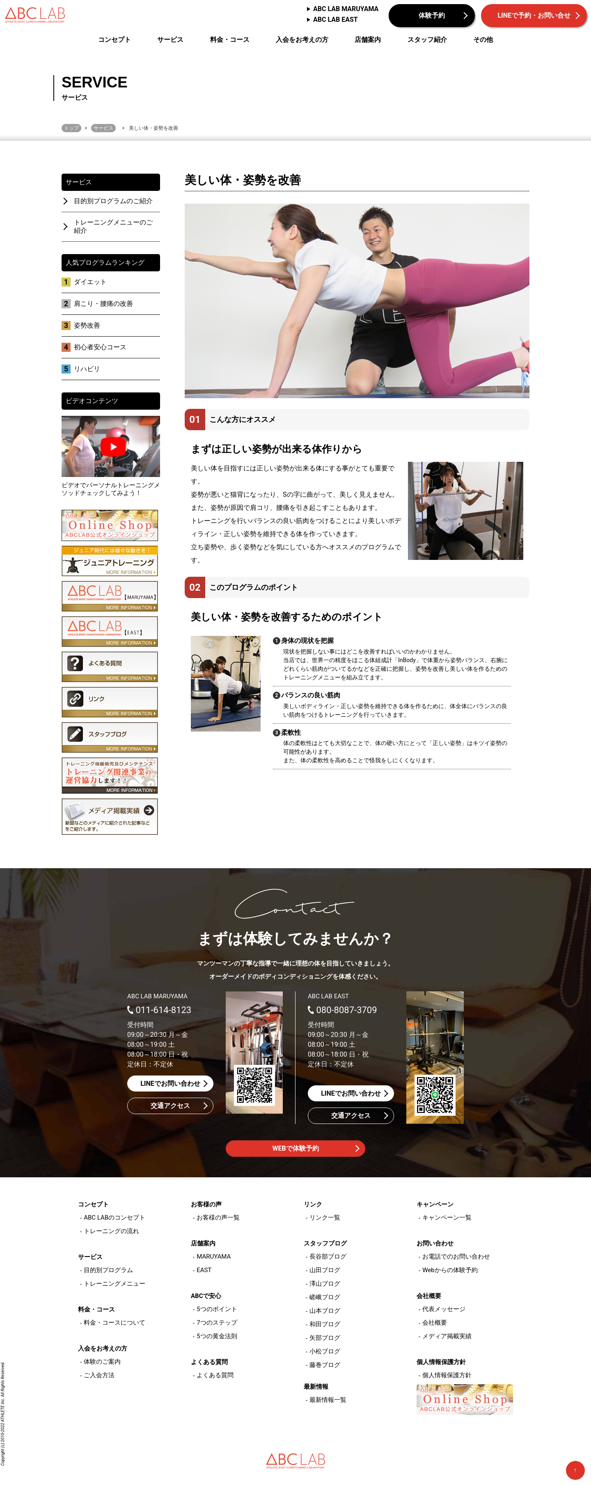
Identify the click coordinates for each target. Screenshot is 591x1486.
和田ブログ (324, 1324)
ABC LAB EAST (335, 19)
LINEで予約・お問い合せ (533, 15)
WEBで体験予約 (295, 1148)
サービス (170, 39)
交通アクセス (170, 1106)
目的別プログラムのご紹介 (113, 201)
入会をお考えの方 (302, 39)
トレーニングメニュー (114, 1283)
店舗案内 (368, 39)
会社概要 (434, 1322)
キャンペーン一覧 (447, 1217)
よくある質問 (215, 1375)
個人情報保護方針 (447, 1375)
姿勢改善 (87, 325)
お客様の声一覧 (218, 1217)
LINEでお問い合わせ (170, 1083)
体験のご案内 (102, 1361)
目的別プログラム (108, 1270)
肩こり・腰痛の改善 (103, 303)
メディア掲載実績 (447, 1336)
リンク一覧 (324, 1217)
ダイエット (90, 282)
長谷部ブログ (327, 1256)
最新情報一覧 (327, 1399)
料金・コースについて (114, 1322)
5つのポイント (217, 1309)
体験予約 (432, 15)
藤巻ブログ (324, 1365)
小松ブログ (324, 1351)
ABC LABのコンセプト (114, 1217)
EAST (204, 1270)
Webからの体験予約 (449, 1270)
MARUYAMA (214, 1256)
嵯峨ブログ (324, 1297)
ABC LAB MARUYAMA (345, 9)
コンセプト (114, 39)
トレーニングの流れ (111, 1231)
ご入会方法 (99, 1375)
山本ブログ (324, 1310)
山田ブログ (324, 1270)
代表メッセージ (443, 1309)
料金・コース (230, 39)
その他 (483, 39)
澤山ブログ (324, 1283)
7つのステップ (217, 1322)
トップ (71, 128)
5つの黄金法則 (217, 1336)
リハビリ (87, 369)
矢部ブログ (324, 1338)
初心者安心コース (100, 347)
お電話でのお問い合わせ (456, 1256)
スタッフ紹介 (427, 39)
